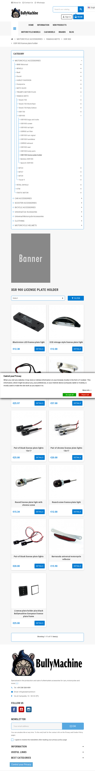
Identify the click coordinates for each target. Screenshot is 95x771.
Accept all (69, 395)
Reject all (85, 395)
